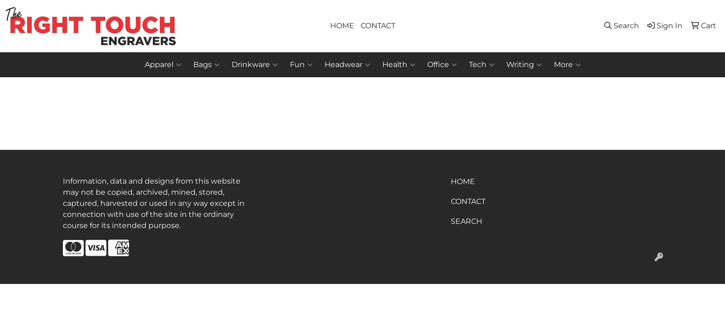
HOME (342, 25)
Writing (524, 64)
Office (442, 64)
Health (398, 64)
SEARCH (466, 221)
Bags (206, 64)
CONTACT (378, 25)
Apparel (163, 64)
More (567, 64)
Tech (481, 64)
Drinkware (255, 64)
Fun (301, 64)
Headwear (347, 64)
